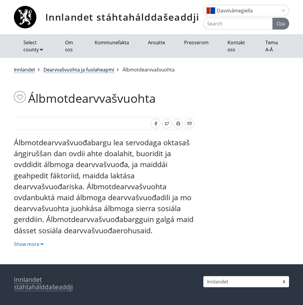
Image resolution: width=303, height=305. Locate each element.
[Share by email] (189, 123)
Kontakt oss (236, 46)
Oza (281, 23)
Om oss (69, 46)
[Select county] (246, 281)
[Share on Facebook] (156, 123)
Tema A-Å (271, 46)
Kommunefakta (112, 42)
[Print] (178, 123)
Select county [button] (31, 46)
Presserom (196, 42)
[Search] (238, 24)
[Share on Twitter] (167, 123)
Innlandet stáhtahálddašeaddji (122, 17)
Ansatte (156, 42)
